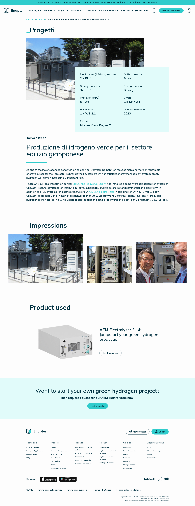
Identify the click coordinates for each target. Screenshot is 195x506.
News (149, 454)
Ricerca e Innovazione (83, 464)
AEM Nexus (55, 458)
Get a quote (98, 405)
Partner (75, 10)
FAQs (28, 458)
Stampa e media (129, 465)
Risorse (53, 465)
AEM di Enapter (32, 447)
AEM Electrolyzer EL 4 (59, 451)
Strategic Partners (106, 463)
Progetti (62, 10)
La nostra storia (129, 451)
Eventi (125, 454)
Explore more (110, 353)
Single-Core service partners (107, 458)
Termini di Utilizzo (102, 490)
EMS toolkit (55, 461)
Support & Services (58, 468)
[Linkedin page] (160, 479)
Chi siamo (89, 10)
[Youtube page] (166, 479)
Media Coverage (154, 451)
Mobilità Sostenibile (83, 460)
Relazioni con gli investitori (134, 10)
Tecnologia (33, 10)
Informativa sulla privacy (50, 490)
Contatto (126, 461)
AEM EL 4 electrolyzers (101, 191)
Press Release (152, 458)
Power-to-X (79, 457)
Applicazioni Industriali (84, 453)
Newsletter (139, 431)
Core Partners (104, 447)
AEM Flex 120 (56, 454)
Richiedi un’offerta (171, 10)
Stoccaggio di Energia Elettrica (83, 448)
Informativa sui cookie (78, 490)
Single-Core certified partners (107, 452)
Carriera (126, 458)
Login (162, 431)
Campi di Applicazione (35, 451)
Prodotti (48, 10)
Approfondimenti (107, 10)
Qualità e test (31, 454)
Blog (149, 447)
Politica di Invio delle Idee (128, 490)
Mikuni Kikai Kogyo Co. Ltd (88, 183)
